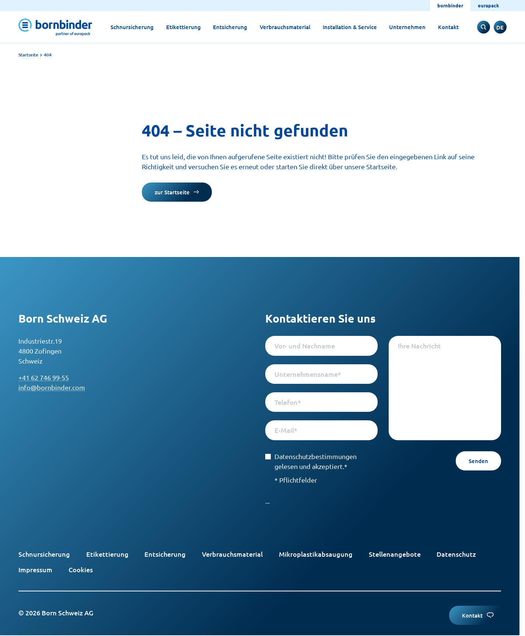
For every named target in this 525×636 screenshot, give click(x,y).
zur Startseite (177, 192)
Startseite (28, 55)
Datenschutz (456, 554)
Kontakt (448, 27)
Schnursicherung (132, 27)
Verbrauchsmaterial (285, 27)
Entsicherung (230, 27)
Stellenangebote (395, 554)
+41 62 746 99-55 (43, 377)
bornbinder (450, 5)
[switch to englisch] (500, 27)
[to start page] (55, 27)
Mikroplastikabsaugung (316, 554)
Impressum (35, 569)
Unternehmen (407, 27)
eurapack (488, 5)
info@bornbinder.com (51, 387)
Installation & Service (350, 27)
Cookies (81, 569)
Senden (478, 461)
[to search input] (483, 27)
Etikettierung (183, 27)
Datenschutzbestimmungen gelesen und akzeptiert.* (311, 461)
